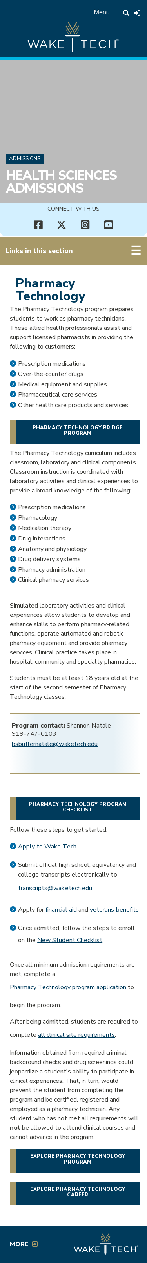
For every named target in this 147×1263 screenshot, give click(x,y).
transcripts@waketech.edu (55, 888)
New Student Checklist (69, 940)
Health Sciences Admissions (61, 182)
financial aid (61, 909)
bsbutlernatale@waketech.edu (55, 744)
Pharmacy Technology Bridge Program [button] (78, 430)
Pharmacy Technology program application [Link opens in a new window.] (68, 987)
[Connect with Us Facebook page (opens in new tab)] (38, 225)
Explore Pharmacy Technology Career (77, 1192)
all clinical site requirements (76, 1035)
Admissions (24, 158)
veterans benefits (114, 909)
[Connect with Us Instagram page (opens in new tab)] (85, 225)
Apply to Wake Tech (47, 846)
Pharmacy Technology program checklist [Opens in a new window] (77, 807)
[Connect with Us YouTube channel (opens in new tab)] (109, 225)
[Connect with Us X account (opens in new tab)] (62, 225)
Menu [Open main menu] (102, 12)
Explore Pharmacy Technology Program (77, 1159)
